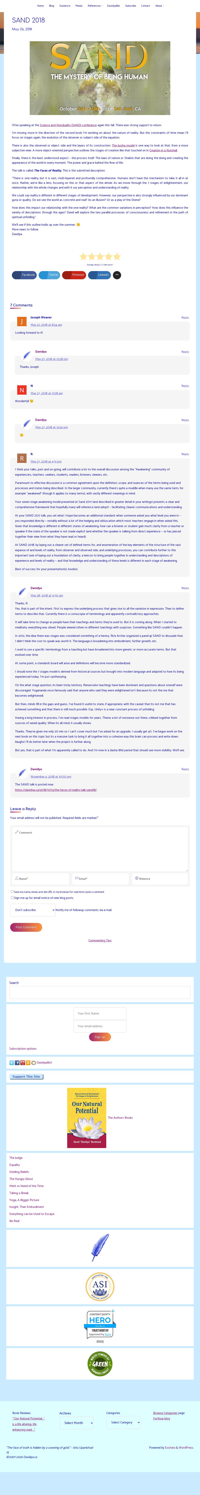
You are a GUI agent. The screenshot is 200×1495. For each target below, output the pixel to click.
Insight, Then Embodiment (26, 1228)
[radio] (83, 259)
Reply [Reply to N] (185, 389)
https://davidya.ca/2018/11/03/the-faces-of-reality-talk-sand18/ (56, 809)
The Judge (15, 1179)
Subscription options (23, 1070)
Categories (113, 1435)
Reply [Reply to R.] (185, 458)
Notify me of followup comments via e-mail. (61, 930)
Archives (65, 1435)
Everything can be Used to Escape (31, 1235)
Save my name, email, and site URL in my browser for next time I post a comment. (61, 912)
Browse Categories (165, 1435)
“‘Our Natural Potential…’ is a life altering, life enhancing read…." (29, 1446)
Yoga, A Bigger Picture (24, 1221)
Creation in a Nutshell (165, 151)
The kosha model (123, 146)
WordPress (186, 1470)
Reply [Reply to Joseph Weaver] (185, 320)
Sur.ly (108, 1355)
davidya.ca (100, 1347)
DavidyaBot (44, 1084)
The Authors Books (120, 1139)
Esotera (169, 1470)
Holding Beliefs (19, 1193)
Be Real (14, 1242)
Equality (14, 1187)
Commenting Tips (100, 961)
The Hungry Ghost (21, 1200)
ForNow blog (161, 1440)
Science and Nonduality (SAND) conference (68, 125)
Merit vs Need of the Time (26, 1207)
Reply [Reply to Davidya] (185, 355)
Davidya (41, 355)
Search (14, 1004)
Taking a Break (19, 1214)
